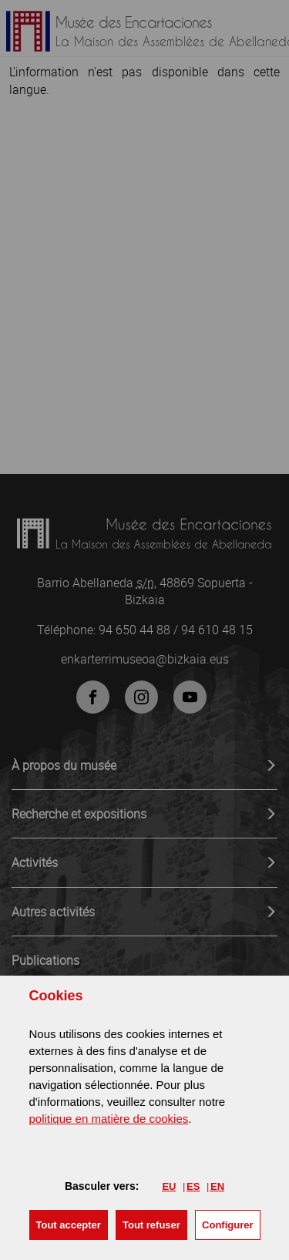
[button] (68, 1225)
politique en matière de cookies (109, 1118)
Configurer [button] (227, 1225)
